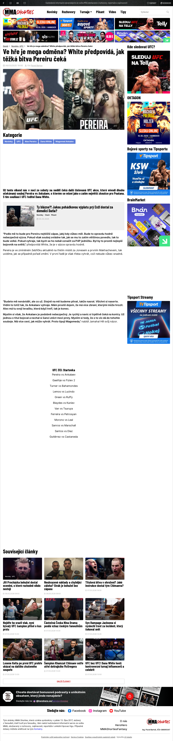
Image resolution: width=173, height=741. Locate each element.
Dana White (46, 142)
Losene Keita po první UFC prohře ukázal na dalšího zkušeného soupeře (22, 667)
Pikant (100, 12)
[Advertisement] (64, 166)
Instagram (98, 711)
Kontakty (38, 729)
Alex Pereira (30, 142)
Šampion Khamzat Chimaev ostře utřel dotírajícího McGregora (63, 665)
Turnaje (86, 12)
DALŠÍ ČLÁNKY (64, 681)
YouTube (118, 711)
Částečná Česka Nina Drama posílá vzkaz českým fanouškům (63, 624)
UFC (22, 46)
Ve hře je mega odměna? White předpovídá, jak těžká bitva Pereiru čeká (59, 46)
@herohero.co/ (50, 701)
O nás (123, 721)
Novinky (52, 12)
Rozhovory (68, 12)
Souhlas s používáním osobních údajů (100, 737)
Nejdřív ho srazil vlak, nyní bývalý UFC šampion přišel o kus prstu (22, 626)
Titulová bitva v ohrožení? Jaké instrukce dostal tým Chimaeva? (104, 584)
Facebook (77, 711)
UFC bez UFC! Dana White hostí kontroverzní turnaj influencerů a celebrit (104, 667)
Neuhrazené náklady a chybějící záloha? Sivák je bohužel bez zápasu (62, 586)
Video (112, 12)
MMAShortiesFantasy (113, 729)
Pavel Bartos (36, 66)
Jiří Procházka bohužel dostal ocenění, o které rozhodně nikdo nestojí (21, 586)
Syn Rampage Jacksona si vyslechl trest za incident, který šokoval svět (104, 626)
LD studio (128, 737)
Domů (5, 46)
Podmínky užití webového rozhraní (55, 737)
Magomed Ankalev (65, 142)
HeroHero (121, 725)
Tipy (123, 12)
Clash (47, 215)
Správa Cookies (77, 737)
